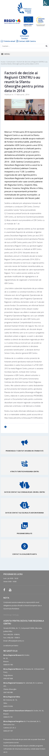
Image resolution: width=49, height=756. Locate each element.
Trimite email (8, 41)
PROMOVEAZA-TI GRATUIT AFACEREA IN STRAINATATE (24, 451)
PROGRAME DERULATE (24, 533)
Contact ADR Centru (26, 41)
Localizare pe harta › (11, 645)
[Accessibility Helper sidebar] (46, 3)
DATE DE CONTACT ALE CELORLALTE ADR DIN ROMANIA (24, 513)
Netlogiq (16, 615)
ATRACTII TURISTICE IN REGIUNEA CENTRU (24, 471)
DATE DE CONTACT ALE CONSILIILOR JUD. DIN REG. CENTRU (24, 492)
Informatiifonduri (24, 34)
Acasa (3, 62)
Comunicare (10, 62)
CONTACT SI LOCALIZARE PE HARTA (24, 554)
